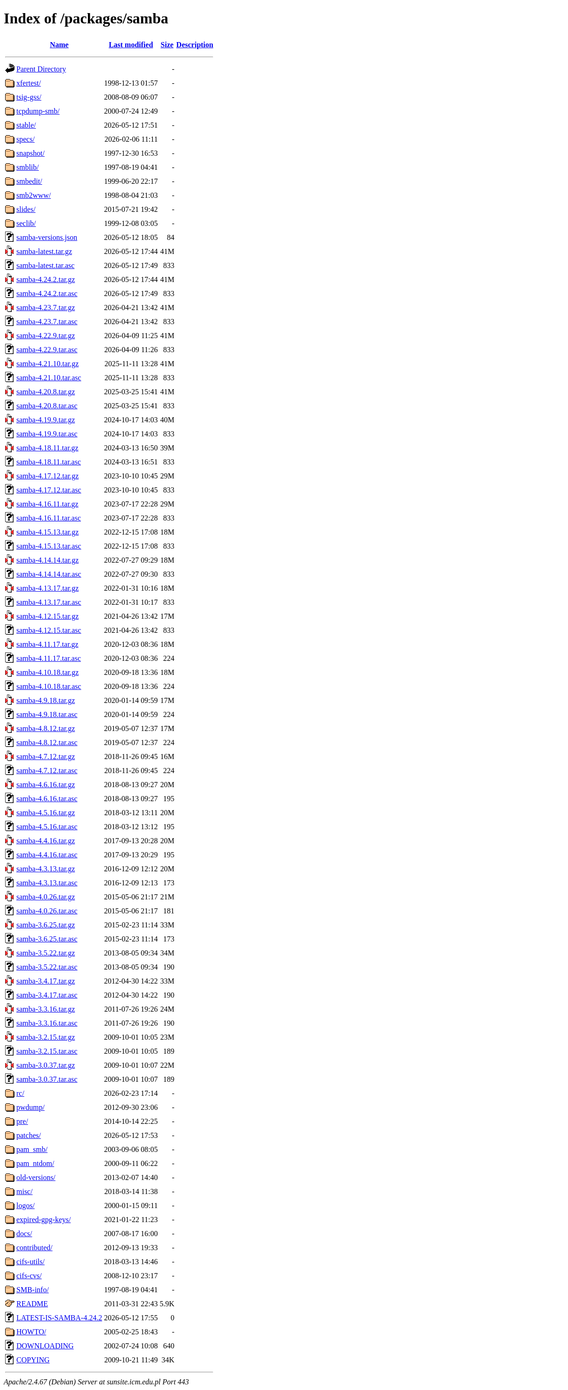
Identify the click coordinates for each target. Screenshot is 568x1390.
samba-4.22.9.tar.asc (47, 350)
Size (167, 45)
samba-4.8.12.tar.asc (47, 742)
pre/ (22, 1121)
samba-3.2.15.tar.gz (45, 1037)
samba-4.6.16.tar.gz (45, 785)
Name (59, 45)
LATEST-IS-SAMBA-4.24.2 (59, 1318)
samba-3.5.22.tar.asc (47, 967)
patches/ (28, 1135)
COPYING (33, 1360)
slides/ (26, 209)
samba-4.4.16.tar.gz (45, 841)
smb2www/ (33, 195)
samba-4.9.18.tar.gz (45, 700)
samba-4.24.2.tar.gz (45, 279)
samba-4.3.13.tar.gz (45, 869)
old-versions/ (36, 1177)
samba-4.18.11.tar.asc (48, 462)
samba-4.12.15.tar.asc (48, 630)
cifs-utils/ (30, 1262)
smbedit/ (29, 181)
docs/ (24, 1234)
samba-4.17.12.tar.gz (47, 476)
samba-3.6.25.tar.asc (47, 939)
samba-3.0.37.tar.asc (47, 1079)
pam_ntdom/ (35, 1163)
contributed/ (34, 1248)
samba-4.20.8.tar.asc (47, 406)
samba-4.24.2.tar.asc (47, 293)
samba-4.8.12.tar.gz (45, 728)
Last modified (131, 45)
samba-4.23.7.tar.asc (47, 322)
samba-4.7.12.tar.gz (45, 756)
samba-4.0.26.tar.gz (45, 897)
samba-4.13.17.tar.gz (47, 588)
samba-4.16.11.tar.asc (48, 518)
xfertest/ (28, 83)
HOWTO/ (31, 1332)
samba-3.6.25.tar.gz (45, 925)
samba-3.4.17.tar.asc (47, 995)
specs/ (25, 139)
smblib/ (27, 167)
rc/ (20, 1093)
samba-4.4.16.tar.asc (47, 855)
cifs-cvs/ (29, 1276)
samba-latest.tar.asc (45, 265)
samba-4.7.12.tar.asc (47, 771)
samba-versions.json (46, 237)
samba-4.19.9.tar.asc (47, 434)
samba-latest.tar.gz (44, 251)
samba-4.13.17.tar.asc (48, 602)
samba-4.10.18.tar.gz (47, 672)
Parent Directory (41, 69)
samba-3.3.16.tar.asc (47, 1023)
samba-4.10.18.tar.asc (48, 686)
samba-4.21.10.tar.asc (48, 378)
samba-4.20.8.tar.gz (45, 392)
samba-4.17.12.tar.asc (48, 490)
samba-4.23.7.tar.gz (45, 307)
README (32, 1304)
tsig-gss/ (28, 97)
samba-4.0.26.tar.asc (47, 911)
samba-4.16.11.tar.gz (47, 504)
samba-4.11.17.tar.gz (47, 644)
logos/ (25, 1205)
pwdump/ (30, 1107)
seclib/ (26, 223)
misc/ (24, 1191)
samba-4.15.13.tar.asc (48, 546)
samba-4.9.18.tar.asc (47, 714)
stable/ (26, 125)
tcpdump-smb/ (37, 111)
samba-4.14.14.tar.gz (47, 560)
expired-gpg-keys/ (43, 1219)
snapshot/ (30, 153)
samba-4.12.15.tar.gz (47, 616)
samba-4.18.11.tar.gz (47, 448)
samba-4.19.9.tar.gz (45, 420)
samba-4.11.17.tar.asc (48, 658)
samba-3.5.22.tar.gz (45, 953)
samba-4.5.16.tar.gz (45, 813)
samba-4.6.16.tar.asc (47, 799)
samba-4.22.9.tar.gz (45, 336)
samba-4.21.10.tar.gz (47, 364)
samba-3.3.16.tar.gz (45, 1009)
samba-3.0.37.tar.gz (45, 1065)
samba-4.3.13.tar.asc (47, 883)
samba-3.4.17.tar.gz (45, 981)
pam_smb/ (32, 1149)
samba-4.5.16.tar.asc (47, 827)
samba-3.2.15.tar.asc (47, 1051)
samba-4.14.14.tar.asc (48, 574)
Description (194, 45)
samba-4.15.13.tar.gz (47, 532)
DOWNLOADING (45, 1346)
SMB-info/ (32, 1290)
